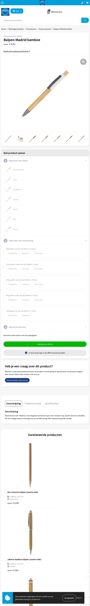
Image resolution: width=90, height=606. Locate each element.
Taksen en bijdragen (54, 555)
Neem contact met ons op (17, 351)
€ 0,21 (13, 520)
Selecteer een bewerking (18, 211)
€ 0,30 (13, 463)
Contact (4, 580)
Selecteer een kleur (16, 161)
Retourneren (6, 584)
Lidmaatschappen (53, 558)
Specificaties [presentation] (52, 374)
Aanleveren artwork (54, 551)
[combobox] (41, 20)
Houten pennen (45, 29)
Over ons (49, 544)
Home (3, 29)
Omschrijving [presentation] (13, 374)
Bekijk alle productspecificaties (17, 51)
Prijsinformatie (52, 547)
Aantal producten (15, 297)
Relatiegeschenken (16, 29)
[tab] (13, 374)
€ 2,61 (53, 463)
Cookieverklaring (53, 587)
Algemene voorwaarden (55, 580)
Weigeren (79, 598)
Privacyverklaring (53, 584)
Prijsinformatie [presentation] (32, 374)
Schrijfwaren (31, 29)
